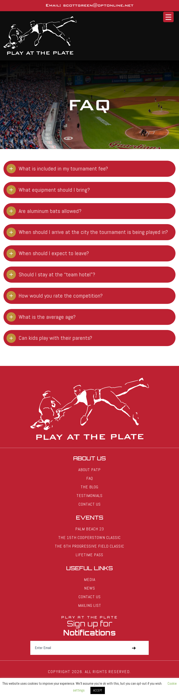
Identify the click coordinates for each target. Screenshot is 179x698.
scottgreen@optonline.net (98, 5)
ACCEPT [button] (97, 690)
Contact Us (90, 504)
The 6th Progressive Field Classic (89, 546)
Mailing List (89, 605)
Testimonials (89, 495)
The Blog (89, 487)
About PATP (89, 469)
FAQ (89, 478)
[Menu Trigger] (168, 17)
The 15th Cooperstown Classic (89, 537)
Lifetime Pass (89, 554)
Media (89, 579)
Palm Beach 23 (89, 528)
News (89, 588)
